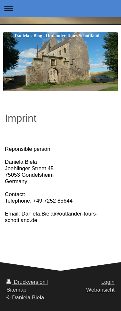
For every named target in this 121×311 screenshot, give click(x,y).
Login (108, 282)
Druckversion (26, 282)
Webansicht (100, 290)
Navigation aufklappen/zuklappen (60, 9)
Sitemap (16, 290)
